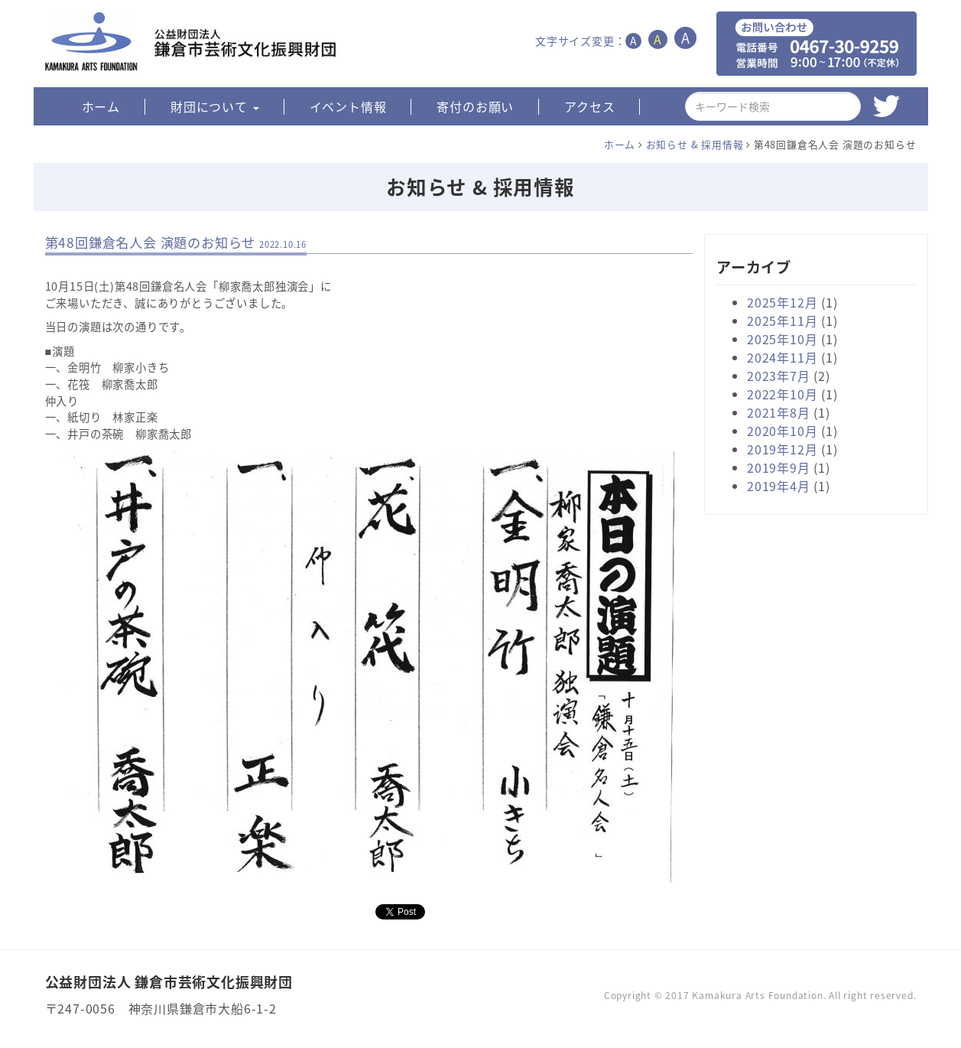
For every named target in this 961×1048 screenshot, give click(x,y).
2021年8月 (778, 412)
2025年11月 (782, 320)
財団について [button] (214, 106)
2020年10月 (782, 430)
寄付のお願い (475, 106)
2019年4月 (778, 486)
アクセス (589, 106)
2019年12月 (782, 449)
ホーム (101, 106)
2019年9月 (778, 467)
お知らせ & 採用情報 (695, 144)
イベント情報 (348, 106)
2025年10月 (782, 339)
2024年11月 (782, 357)
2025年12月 (782, 302)
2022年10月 (782, 394)
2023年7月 (778, 375)
